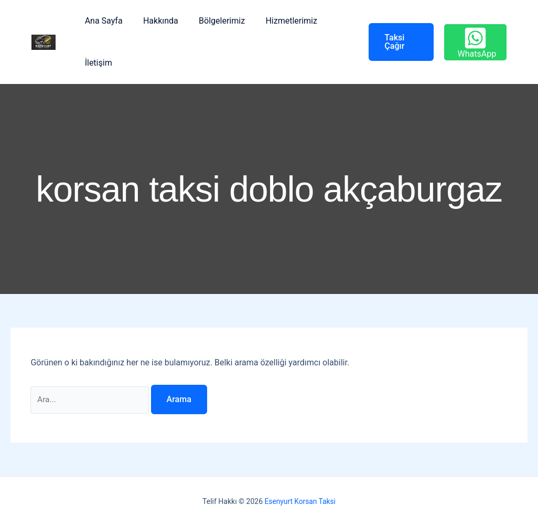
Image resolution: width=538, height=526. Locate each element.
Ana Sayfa (102, 21)
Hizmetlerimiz (278, 21)
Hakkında (155, 21)
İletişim (96, 63)
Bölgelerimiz (212, 21)
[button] (390, 42)
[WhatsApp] (474, 42)
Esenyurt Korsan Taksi (300, 501)
